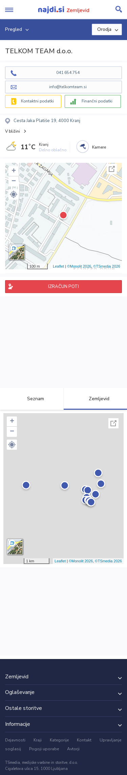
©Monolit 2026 (79, 266)
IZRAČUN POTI (63, 287)
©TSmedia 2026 (106, 266)
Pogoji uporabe (44, 749)
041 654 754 (68, 72)
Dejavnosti (15, 740)
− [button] (14, 181)
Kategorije (59, 740)
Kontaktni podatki (37, 101)
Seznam (31, 398)
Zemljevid (95, 398)
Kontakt (84, 740)
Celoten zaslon (112, 169)
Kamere (99, 147)
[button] (13, 194)
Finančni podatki (97, 101)
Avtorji (73, 749)
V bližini (12, 131)
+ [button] (14, 171)
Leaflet (58, 266)
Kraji (38, 740)
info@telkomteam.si (68, 87)
